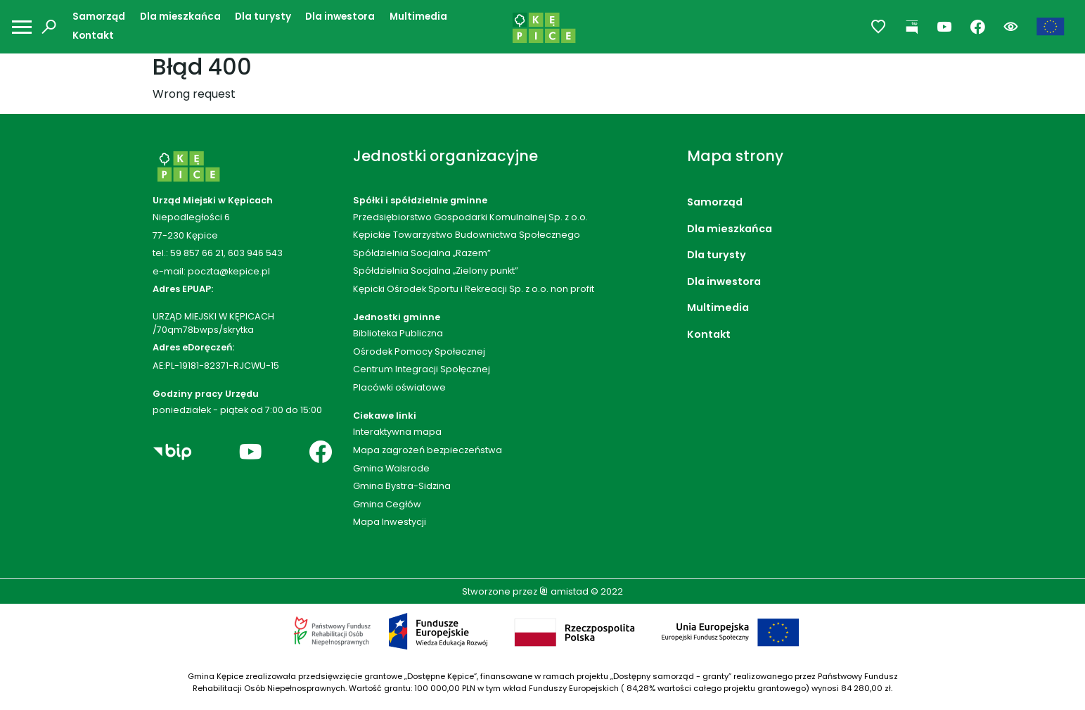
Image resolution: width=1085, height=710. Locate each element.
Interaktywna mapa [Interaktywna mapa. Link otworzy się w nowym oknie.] (397, 432)
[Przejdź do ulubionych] (878, 27)
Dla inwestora (340, 16)
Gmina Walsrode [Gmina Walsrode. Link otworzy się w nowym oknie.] (391, 468)
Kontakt (93, 35)
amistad (564, 591)
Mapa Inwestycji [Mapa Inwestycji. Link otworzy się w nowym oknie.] (389, 522)
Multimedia (418, 16)
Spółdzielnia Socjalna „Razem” (422, 253)
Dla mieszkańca (180, 16)
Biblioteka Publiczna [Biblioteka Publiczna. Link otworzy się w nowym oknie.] (398, 333)
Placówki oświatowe (399, 387)
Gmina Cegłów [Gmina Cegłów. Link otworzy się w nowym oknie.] (387, 504)
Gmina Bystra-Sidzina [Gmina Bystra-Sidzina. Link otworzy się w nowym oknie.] (402, 486)
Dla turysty (263, 16)
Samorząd (98, 16)
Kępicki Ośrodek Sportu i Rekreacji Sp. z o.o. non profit (473, 289)
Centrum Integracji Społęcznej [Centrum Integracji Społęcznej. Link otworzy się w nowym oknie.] (421, 369)
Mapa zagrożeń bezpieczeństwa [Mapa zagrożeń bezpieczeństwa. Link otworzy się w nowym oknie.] (427, 450)
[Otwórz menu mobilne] (21, 27)
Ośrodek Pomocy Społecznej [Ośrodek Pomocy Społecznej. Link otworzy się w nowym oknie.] (419, 351)
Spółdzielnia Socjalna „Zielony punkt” (435, 271)
